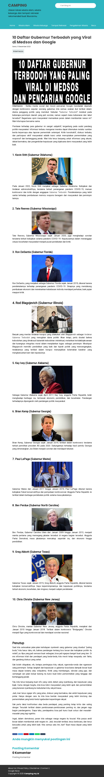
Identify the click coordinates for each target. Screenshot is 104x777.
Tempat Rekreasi (58, 25)
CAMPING (17, 5)
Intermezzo (18, 51)
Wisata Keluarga (40, 25)
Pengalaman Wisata (79, 25)
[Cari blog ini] (75, 5)
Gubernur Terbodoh (68, 112)
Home (12, 25)
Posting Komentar (21, 757)
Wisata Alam (24, 25)
